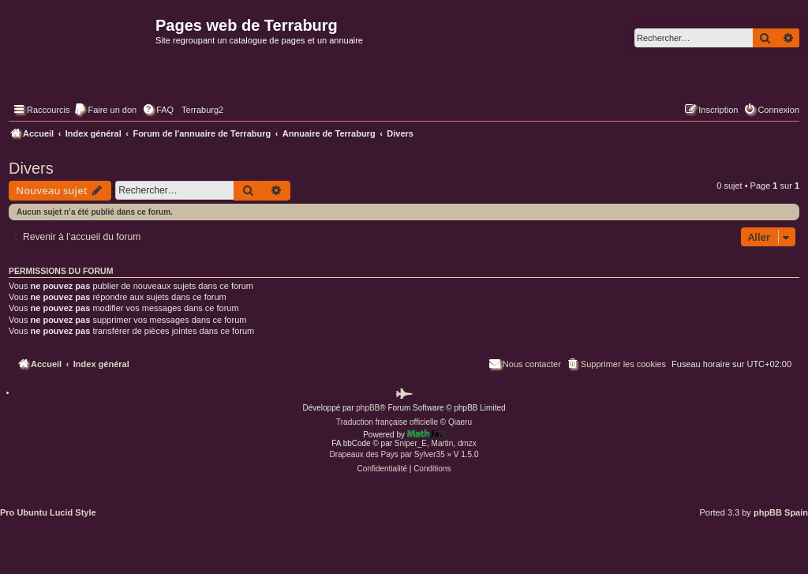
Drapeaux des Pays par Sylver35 (387, 454)
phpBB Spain (781, 512)
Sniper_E (411, 443)
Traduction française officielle (387, 422)
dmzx (467, 443)
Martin (443, 443)
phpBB (368, 407)
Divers (31, 168)
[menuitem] (105, 109)
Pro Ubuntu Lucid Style (48, 512)
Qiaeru (460, 422)
